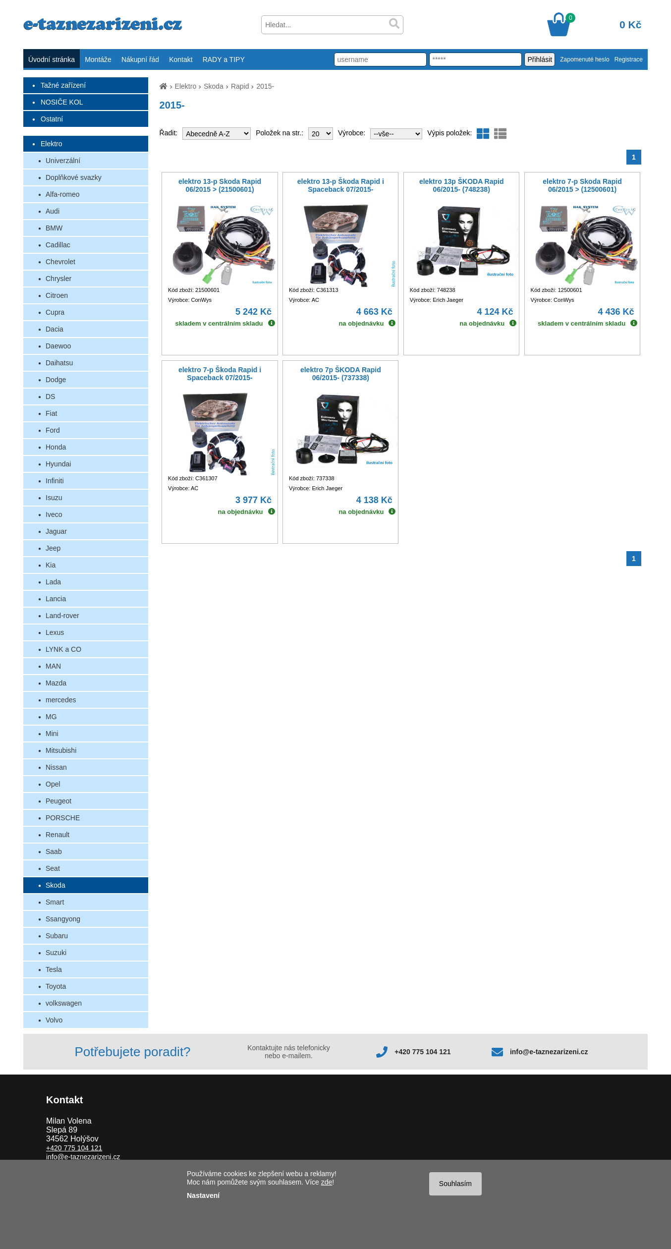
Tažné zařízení (63, 85)
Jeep (53, 548)
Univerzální (63, 161)
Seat (53, 868)
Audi (52, 211)
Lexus (55, 632)
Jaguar (56, 531)
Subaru (57, 936)
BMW (54, 228)
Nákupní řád (140, 59)
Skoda (55, 885)
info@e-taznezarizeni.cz (549, 1052)
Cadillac (58, 245)
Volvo (54, 1020)
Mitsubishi (61, 750)
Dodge (56, 380)
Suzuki (56, 953)
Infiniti (55, 481)
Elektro (51, 144)
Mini (52, 734)
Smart (55, 902)
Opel (53, 784)
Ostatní (52, 119)
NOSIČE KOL (62, 102)
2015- (265, 86)
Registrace (629, 59)
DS (50, 396)
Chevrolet (60, 262)
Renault (57, 835)
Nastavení (203, 1195)
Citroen (57, 295)
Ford (53, 430)
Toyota (56, 986)
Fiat (51, 413)
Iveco (54, 514)
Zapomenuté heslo (584, 59)
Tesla (54, 969)
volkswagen (64, 1003)
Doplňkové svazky (74, 177)
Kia (51, 565)
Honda (56, 447)
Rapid (240, 86)
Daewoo (58, 346)
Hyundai (58, 464)
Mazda (56, 683)
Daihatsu (59, 363)
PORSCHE (63, 818)
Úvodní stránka (51, 59)
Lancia (56, 599)
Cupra (55, 312)
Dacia (54, 329)
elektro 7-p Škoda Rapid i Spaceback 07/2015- (219, 374)
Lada (53, 582)
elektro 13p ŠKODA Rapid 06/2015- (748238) (461, 185)
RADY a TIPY (224, 59)
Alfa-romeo (62, 194)
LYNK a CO (63, 649)
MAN (53, 666)
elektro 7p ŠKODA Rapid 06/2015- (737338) (340, 374)
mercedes (61, 700)
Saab (54, 851)
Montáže (98, 59)
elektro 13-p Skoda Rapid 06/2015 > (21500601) (219, 185)
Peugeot (58, 801)
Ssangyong (63, 919)
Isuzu (54, 498)
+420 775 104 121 (422, 1052)
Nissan (56, 767)
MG (51, 717)
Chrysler (58, 279)
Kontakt (180, 59)
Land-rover (62, 616)
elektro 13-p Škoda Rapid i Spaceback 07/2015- (340, 185)
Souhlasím (455, 1184)
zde (327, 1182)
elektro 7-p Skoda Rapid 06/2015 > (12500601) (582, 185)
